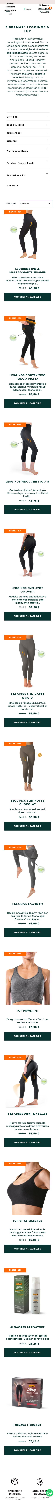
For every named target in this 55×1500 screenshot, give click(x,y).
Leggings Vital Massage (27, 1114)
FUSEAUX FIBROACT (27, 1425)
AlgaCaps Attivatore (27, 1327)
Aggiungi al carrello (27, 1352)
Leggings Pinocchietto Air (27, 481)
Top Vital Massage (28, 1221)
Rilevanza (35, 203)
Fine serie (12, 185)
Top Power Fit (27, 1010)
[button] (7, 10)
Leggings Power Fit (27, 904)
